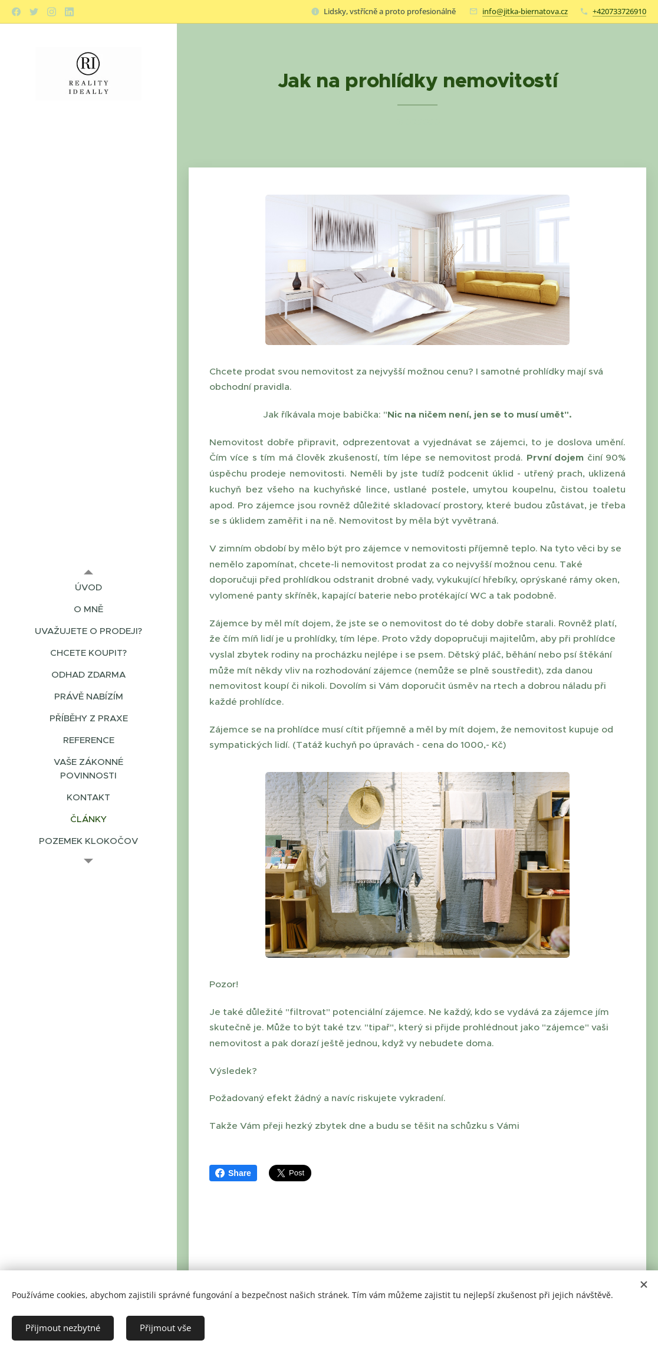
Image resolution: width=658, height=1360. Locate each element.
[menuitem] (88, 587)
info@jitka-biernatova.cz (525, 11)
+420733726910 (619, 11)
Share (233, 1173)
